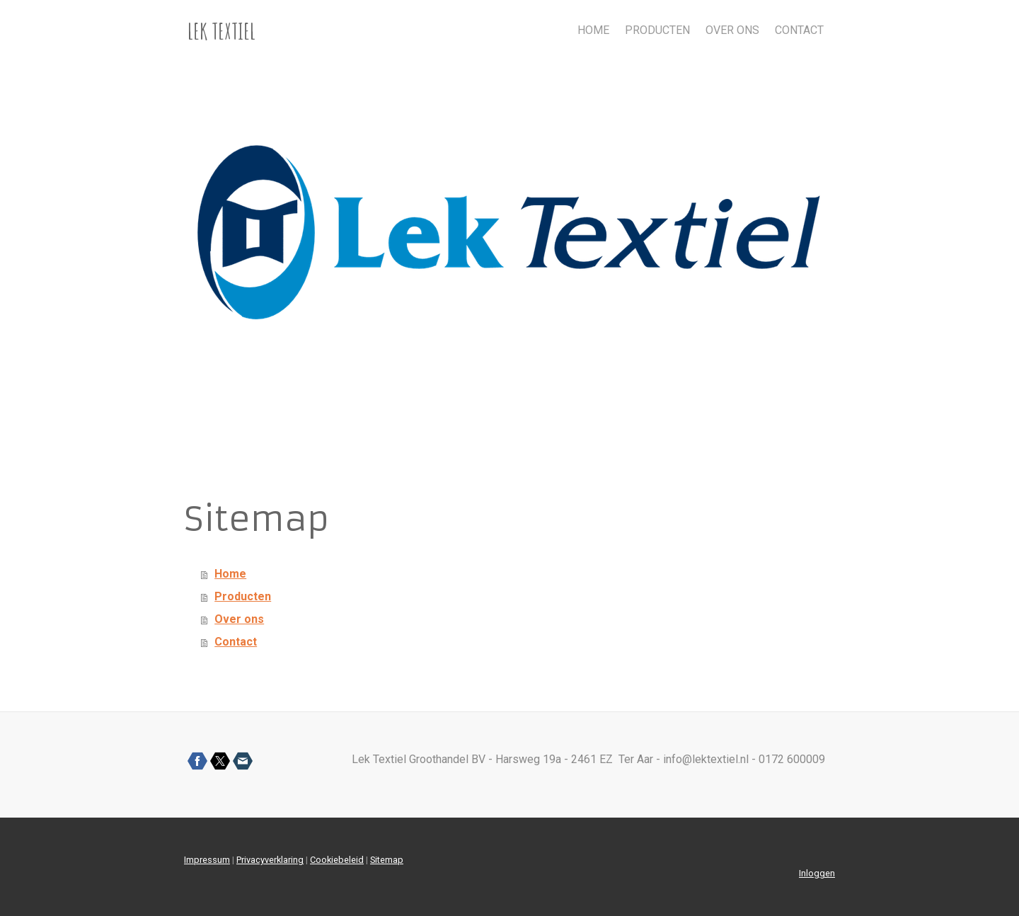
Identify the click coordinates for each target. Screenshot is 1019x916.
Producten (657, 30)
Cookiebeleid (337, 859)
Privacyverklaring (270, 859)
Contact (799, 30)
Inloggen (817, 873)
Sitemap (386, 859)
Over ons (732, 30)
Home (593, 30)
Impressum (207, 859)
